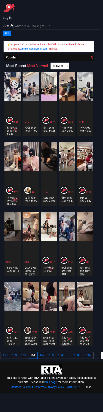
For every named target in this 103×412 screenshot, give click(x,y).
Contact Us (18, 387)
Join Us (8, 25)
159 (14, 355)
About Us (31, 387)
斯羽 (70, 192)
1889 (88, 355)
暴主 (52, 122)
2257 (76, 387)
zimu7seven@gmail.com (34, 48)
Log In (7, 18)
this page (51, 382)
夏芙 (34, 192)
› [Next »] (96, 355)
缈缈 (34, 332)
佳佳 (70, 122)
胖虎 (88, 192)
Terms (42, 387)
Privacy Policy (55, 387)
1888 (77, 355)
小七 (81, 122)
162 (42, 355)
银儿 (70, 262)
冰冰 (27, 262)
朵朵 (27, 122)
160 (23, 355)
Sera (45, 192)
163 (51, 355)
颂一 (88, 262)
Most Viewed (37, 66)
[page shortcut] (59, 66)
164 (60, 355)
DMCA (69, 387)
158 (5, 355)
